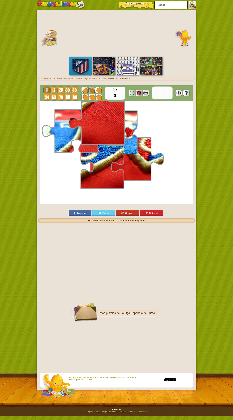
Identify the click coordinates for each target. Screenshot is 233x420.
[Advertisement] (116, 32)
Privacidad (116, 409)
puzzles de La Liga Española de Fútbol (130, 313)
